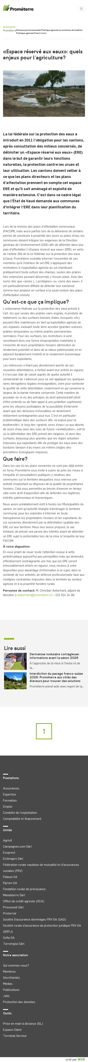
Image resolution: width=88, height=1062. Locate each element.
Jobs (6, 996)
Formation (10, 800)
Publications (11, 990)
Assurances (11, 788)
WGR (81, 1059)
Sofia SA (9, 938)
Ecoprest (9, 852)
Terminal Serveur (15, 1036)
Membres (9, 971)
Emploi (7, 806)
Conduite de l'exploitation (20, 813)
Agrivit (7, 840)
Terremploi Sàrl (13, 944)
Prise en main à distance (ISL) (23, 1024)
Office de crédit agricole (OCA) (23, 901)
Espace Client (12, 1030)
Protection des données (19, 1002)
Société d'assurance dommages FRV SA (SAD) (34, 919)
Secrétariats (11, 978)
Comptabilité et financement (22, 819)
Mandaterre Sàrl (14, 895)
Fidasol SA (10, 877)
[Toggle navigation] (81, 9)
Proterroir (10, 913)
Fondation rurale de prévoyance (24, 889)
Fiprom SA (10, 883)
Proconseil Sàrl (13, 907)
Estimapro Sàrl (13, 859)
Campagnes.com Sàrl (17, 846)
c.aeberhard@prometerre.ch (34, 595)
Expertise (9, 794)
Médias (8, 984)
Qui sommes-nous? (16, 965)
